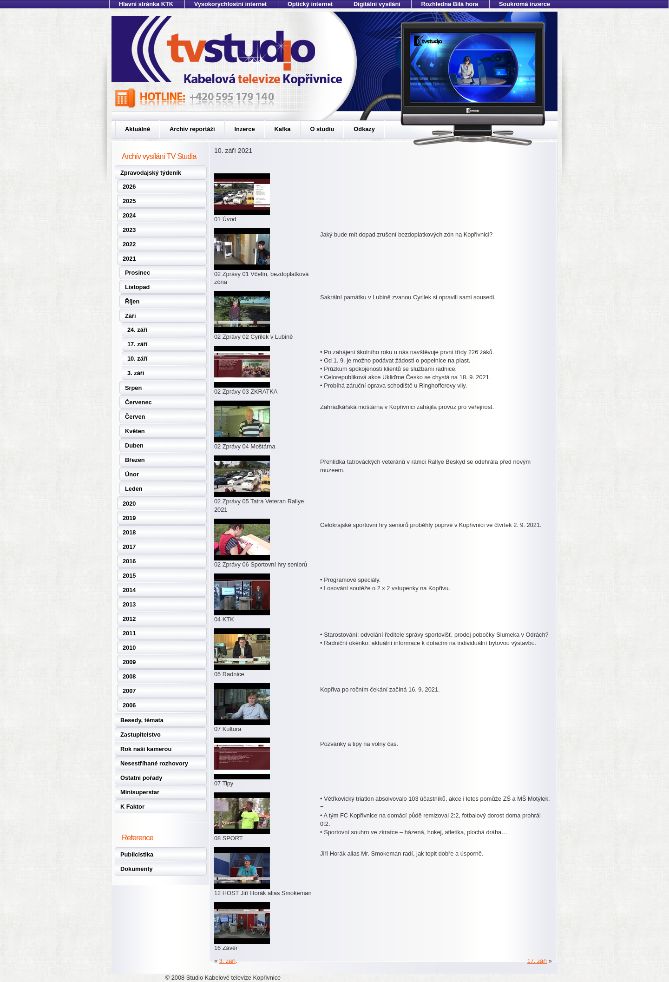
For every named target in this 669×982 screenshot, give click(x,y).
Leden (134, 488)
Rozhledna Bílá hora (449, 3)
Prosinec (137, 272)
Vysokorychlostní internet (230, 3)
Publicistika (136, 854)
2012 (129, 618)
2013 (129, 604)
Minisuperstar (139, 792)
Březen (135, 459)
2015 (129, 575)
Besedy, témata (142, 720)
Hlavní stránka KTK (146, 3)
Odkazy (364, 128)
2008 (129, 676)
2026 (129, 186)
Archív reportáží (192, 128)
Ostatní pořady (141, 777)
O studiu (322, 128)
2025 (129, 201)
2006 (129, 705)
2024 (129, 215)
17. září (137, 344)
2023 (129, 229)
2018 (129, 532)
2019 (129, 517)
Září (130, 315)
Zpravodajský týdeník (150, 172)
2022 (129, 244)
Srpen (133, 387)
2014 (129, 590)
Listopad (137, 286)
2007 (129, 690)
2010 (129, 647)
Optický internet (310, 3)
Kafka (283, 128)
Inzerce (244, 128)
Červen (135, 416)
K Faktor (132, 806)
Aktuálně (137, 128)
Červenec (138, 402)
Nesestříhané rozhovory (154, 763)
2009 (129, 662)
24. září (137, 329)
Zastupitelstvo (140, 734)
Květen (135, 431)
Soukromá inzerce (524, 3)
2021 (129, 258)
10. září (137, 358)
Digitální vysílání (377, 3)
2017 (129, 546)
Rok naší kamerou (145, 748)
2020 (129, 503)
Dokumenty (136, 868)
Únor (132, 474)
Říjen (132, 301)
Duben (134, 445)
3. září (135, 372)
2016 (129, 561)
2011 (129, 633)
